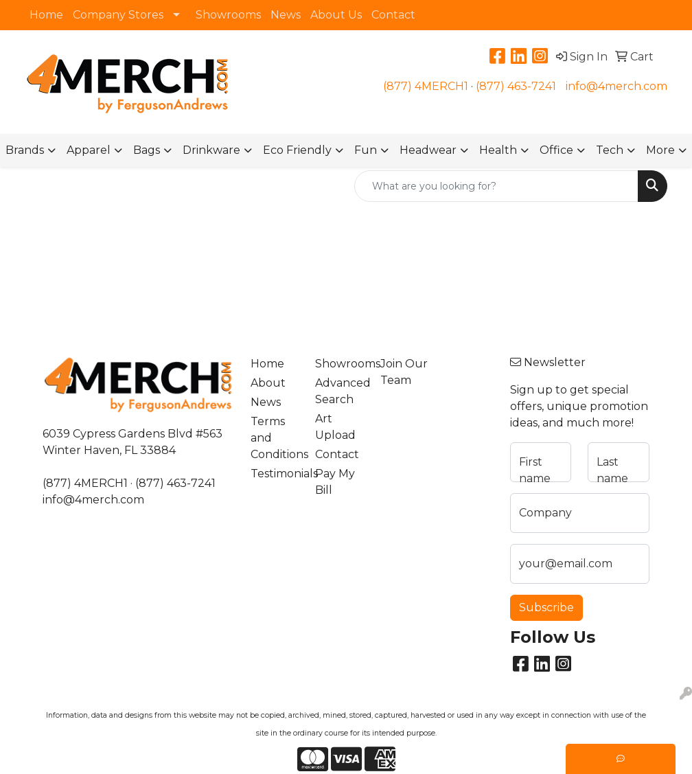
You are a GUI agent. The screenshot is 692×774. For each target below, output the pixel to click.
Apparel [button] (89, 150)
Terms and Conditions (275, 438)
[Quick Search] (496, 186)
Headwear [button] (428, 150)
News (285, 14)
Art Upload (335, 427)
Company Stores (118, 14)
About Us (336, 14)
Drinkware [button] (211, 150)
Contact (393, 14)
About (268, 382)
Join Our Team (404, 372)
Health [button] (498, 150)
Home (46, 14)
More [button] (660, 150)
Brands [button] (24, 150)
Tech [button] (609, 150)
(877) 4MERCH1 (425, 86)
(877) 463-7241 (516, 86)
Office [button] (556, 150)
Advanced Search (339, 391)
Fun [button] (365, 150)
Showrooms (228, 14)
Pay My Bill (335, 482)
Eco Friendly (297, 150)
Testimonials (275, 473)
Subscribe (546, 607)
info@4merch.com (616, 86)
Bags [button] (146, 150)
